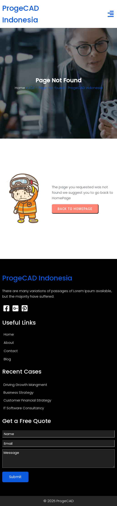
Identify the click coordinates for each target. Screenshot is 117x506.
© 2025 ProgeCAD (58, 500)
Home (20, 87)
